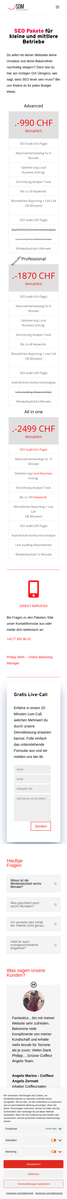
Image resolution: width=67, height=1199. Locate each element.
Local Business (42, 473)
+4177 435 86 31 (19, 639)
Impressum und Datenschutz (20, 1193)
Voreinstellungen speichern (33, 1183)
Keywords (41, 497)
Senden (41, 826)
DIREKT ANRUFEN (33, 606)
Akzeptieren (33, 1164)
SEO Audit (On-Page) (33, 449)
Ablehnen (33, 1174)
